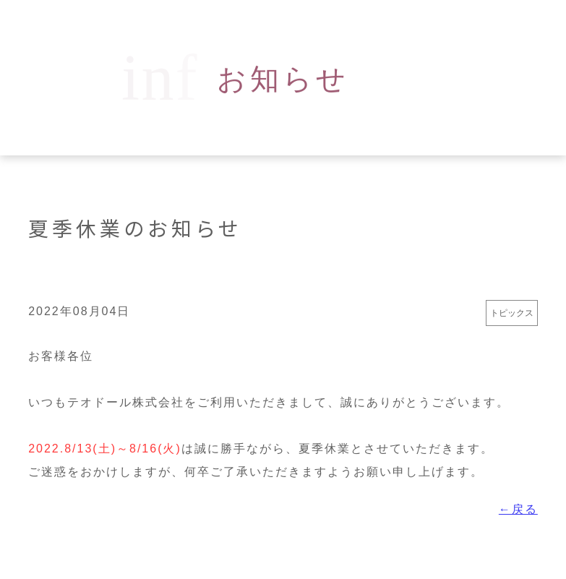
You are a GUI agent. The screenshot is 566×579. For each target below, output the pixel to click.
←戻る (518, 509)
